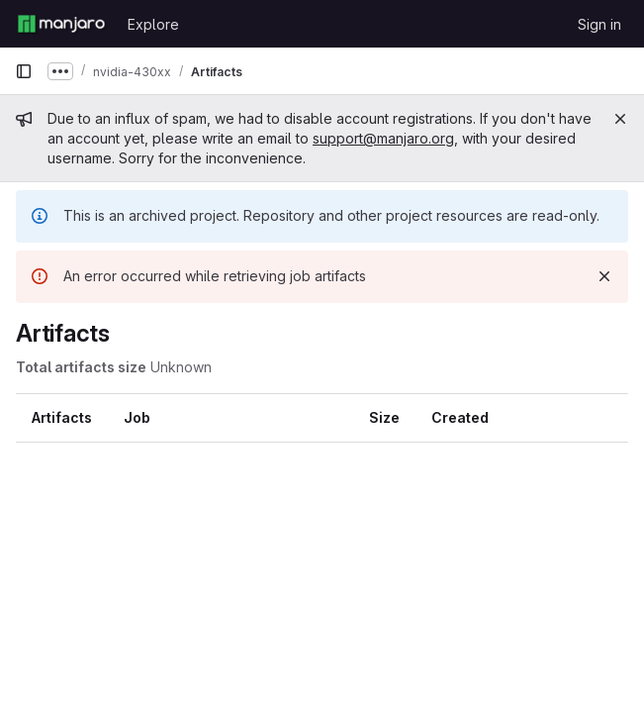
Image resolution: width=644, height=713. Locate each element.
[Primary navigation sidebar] (24, 71)
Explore (153, 24)
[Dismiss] (604, 276)
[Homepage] (61, 24)
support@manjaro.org (383, 138)
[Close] (620, 119)
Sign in (599, 24)
